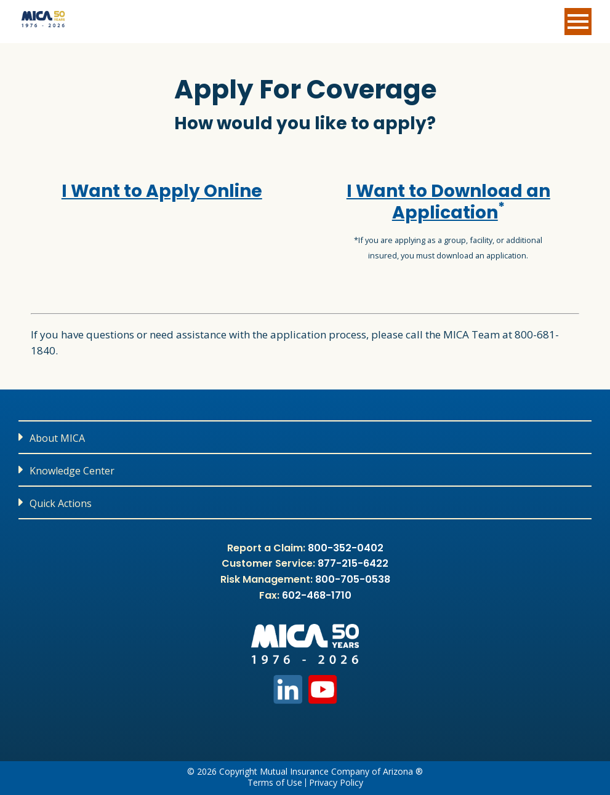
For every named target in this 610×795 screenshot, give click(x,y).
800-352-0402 (345, 548)
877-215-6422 (353, 563)
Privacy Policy (336, 782)
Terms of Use (274, 782)
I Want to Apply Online (162, 191)
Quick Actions (61, 503)
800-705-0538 (352, 579)
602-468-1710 (316, 595)
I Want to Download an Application (448, 202)
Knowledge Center (72, 470)
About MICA (57, 438)
